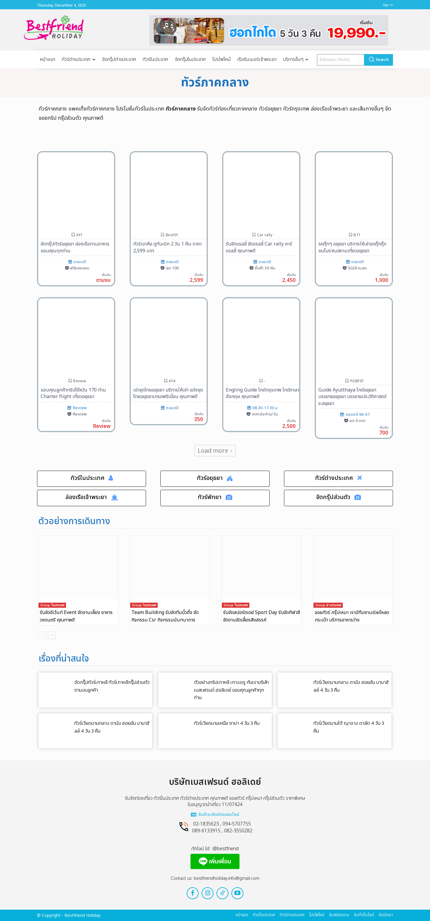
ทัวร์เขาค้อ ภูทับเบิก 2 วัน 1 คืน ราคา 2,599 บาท (167, 247)
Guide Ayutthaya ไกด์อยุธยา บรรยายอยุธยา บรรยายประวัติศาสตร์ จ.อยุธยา (352, 396)
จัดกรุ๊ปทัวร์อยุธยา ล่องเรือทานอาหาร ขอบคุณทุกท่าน (75, 247)
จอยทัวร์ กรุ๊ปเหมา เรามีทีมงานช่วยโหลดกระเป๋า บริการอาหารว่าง (352, 616)
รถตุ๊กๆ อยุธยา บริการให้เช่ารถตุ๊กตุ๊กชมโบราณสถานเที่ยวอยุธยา (352, 247)
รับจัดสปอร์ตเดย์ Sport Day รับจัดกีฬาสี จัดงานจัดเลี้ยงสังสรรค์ (261, 616)
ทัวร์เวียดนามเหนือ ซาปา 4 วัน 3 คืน (226, 723)
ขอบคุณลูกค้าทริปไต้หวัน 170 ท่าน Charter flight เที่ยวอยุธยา (73, 393)
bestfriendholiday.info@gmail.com (226, 878)
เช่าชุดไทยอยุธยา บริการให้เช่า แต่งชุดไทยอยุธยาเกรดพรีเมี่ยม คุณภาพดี (168, 393)
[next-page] (51, 635)
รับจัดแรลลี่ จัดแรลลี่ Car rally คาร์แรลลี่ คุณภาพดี (259, 247)
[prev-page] (42, 635)
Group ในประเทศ (52, 605)
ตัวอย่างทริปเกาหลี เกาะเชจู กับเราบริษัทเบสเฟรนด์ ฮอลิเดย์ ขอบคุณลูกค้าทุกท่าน (231, 690)
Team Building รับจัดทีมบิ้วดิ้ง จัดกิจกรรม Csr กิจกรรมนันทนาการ (165, 616)
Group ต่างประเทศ (328, 605)
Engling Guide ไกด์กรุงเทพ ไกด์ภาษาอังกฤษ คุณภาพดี (262, 393)
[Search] (378, 60)
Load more (215, 450)
